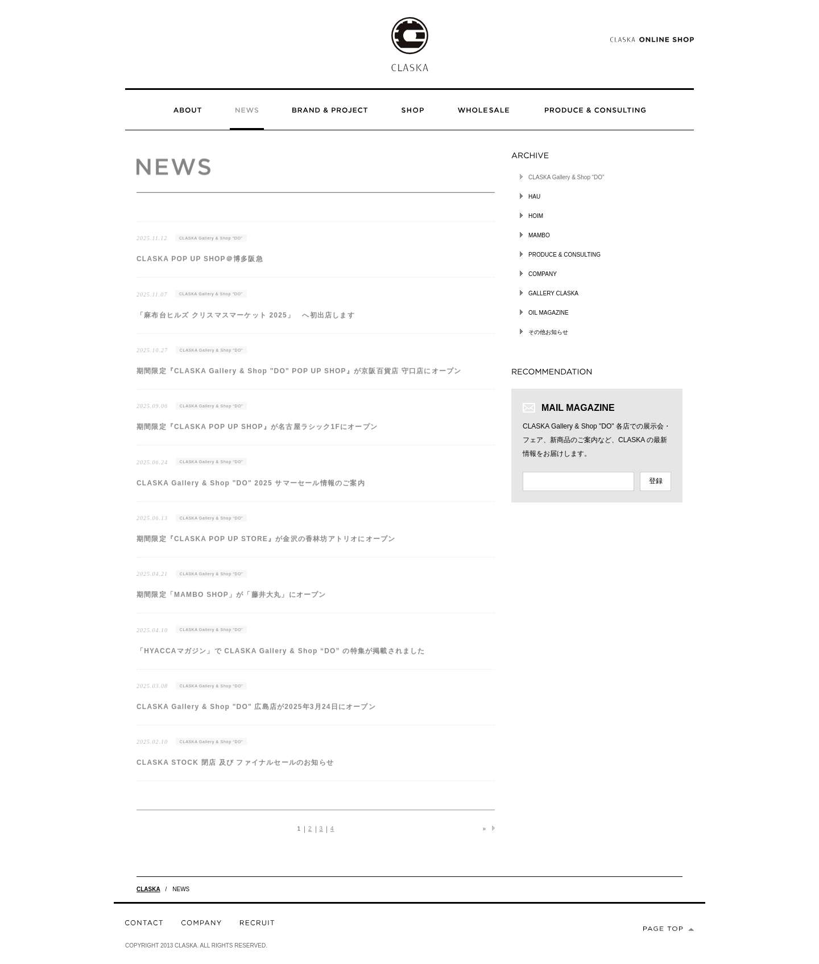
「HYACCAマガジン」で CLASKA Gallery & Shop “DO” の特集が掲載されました (280, 657)
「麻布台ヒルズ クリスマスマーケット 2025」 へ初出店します (245, 322)
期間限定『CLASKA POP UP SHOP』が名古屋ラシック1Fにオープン (257, 433)
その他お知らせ (548, 332)
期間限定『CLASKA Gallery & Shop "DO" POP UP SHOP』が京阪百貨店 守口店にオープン (298, 377)
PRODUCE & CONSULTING (564, 255)
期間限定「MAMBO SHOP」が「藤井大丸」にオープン (231, 601)
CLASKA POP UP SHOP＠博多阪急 (199, 265)
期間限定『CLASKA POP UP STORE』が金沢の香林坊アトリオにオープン (265, 545)
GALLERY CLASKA (553, 293)
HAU (534, 196)
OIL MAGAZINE (548, 313)
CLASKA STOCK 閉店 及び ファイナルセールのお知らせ (235, 769)
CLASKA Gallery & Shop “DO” (211, 244)
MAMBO (539, 235)
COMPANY (542, 274)
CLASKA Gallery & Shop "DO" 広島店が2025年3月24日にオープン (256, 713)
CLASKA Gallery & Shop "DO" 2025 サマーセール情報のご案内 (250, 489)
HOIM (535, 216)
